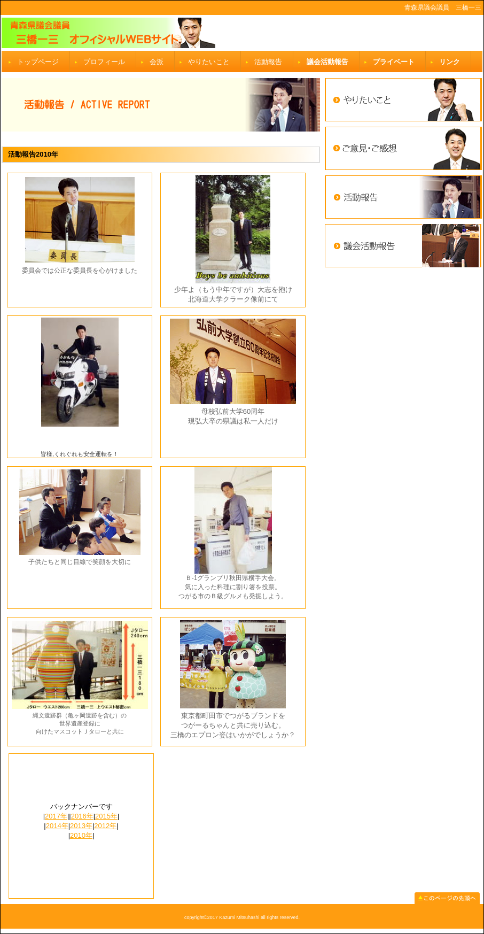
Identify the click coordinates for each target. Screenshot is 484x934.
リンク (449, 62)
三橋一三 (242, 33)
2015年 (106, 816)
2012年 (105, 826)
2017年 (56, 816)
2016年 (82, 816)
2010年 (81, 835)
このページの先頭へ (447, 898)
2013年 (81, 826)
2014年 (57, 826)
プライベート (394, 62)
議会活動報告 (327, 62)
